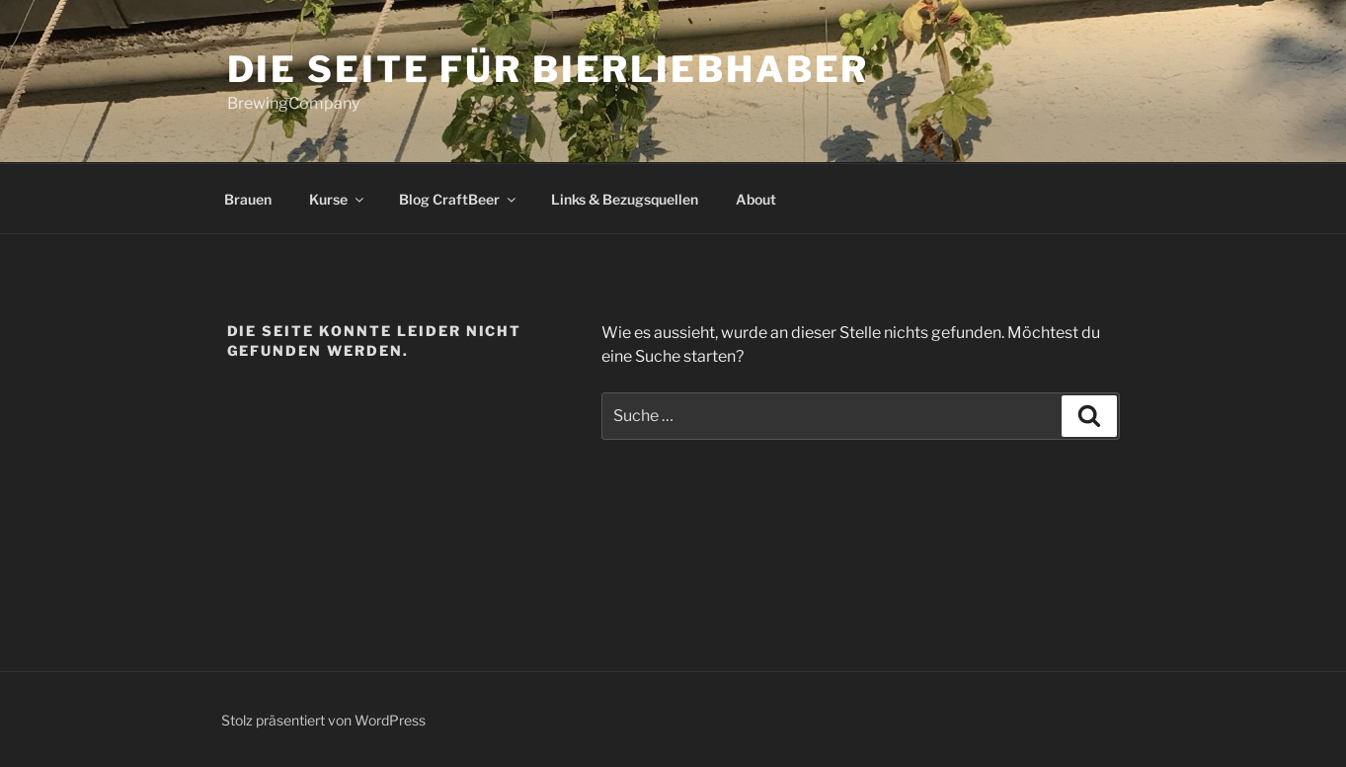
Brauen (248, 199)
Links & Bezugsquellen (624, 199)
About (756, 199)
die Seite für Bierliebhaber (548, 69)
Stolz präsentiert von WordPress (323, 720)
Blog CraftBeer (458, 199)
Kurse (337, 199)
